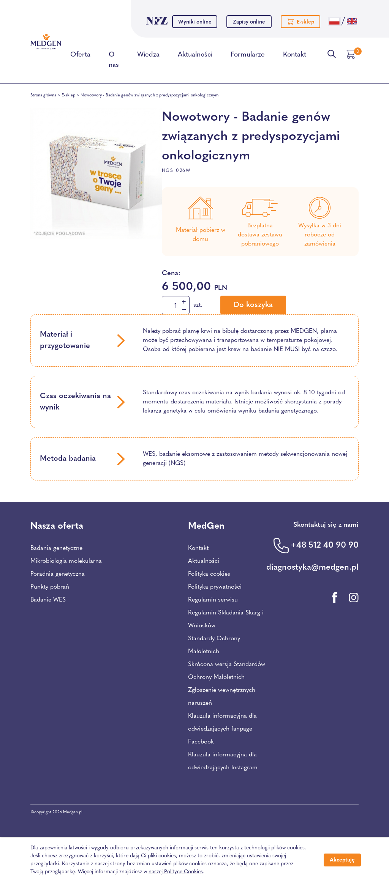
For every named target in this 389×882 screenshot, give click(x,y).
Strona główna (43, 95)
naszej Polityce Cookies (176, 872)
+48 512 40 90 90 (325, 545)
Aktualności (195, 56)
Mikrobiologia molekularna (66, 561)
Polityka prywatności (215, 587)
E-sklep (68, 95)
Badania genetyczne (56, 548)
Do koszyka (253, 305)
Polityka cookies (209, 574)
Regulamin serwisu (213, 600)
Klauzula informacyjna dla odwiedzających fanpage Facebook (222, 729)
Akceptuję (342, 860)
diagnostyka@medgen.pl (312, 567)
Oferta (80, 56)
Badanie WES (48, 600)
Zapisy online (249, 22)
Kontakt (294, 56)
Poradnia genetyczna (57, 574)
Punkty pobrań (49, 587)
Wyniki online (195, 22)
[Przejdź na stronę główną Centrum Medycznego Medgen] (45, 41)
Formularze (248, 56)
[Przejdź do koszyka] (352, 54)
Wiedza (148, 56)
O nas (114, 61)
